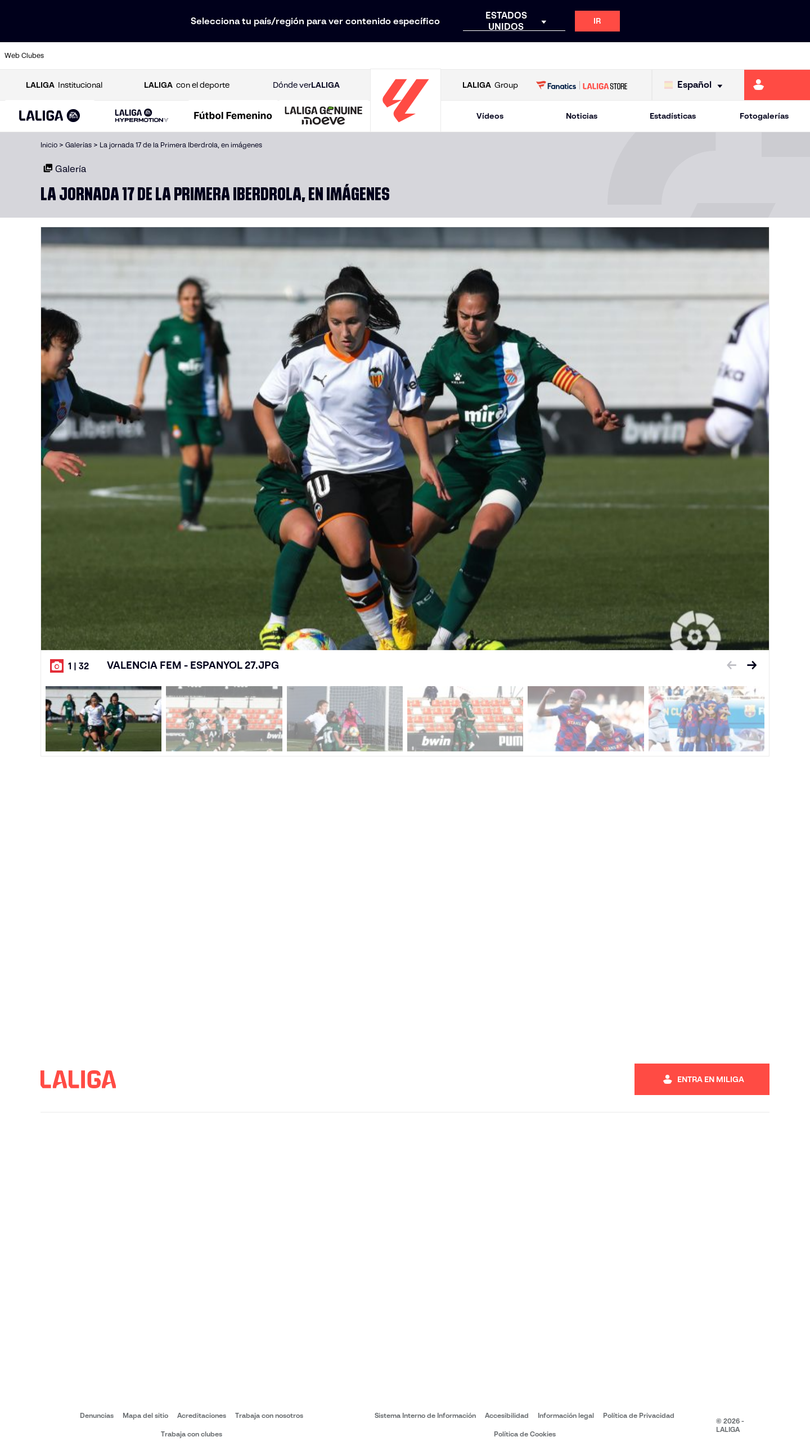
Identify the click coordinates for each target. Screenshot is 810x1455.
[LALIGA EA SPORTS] (49, 116)
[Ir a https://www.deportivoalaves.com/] (187, 55)
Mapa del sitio (145, 1415)
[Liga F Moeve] (233, 116)
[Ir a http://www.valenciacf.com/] (758, 55)
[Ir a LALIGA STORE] (582, 85)
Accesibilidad (507, 1415)
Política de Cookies (525, 1434)
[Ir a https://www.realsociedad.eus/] (682, 55)
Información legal (566, 1415)
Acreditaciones (201, 1415)
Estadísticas (673, 115)
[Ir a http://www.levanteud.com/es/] (378, 55)
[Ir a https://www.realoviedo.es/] (644, 55)
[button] (49, 116)
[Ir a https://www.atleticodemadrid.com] (111, 55)
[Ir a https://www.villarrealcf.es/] (797, 55)
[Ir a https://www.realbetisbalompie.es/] (568, 55)
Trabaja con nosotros (269, 1415)
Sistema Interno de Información (425, 1415)
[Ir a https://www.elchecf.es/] (225, 55)
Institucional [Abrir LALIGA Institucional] (64, 85)
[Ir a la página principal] (405, 127)
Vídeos (489, 115)
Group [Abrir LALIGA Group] (490, 85)
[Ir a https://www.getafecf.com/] (302, 55)
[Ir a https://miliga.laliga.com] (777, 85)
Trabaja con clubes (191, 1434)
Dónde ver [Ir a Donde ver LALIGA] (306, 85)
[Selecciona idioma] (696, 85)
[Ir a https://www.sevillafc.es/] (720, 55)
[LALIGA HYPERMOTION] (141, 116)
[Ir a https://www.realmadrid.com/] (606, 55)
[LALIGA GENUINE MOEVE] (323, 116)
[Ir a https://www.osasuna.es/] (149, 55)
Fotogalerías (764, 115)
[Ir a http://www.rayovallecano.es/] (416, 55)
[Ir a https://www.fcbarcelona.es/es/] (263, 55)
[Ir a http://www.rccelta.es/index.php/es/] (454, 55)
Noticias (581, 115)
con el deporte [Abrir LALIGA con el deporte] (187, 85)
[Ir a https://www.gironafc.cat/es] (340, 55)
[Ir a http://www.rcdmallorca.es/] (530, 55)
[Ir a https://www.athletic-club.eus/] (73, 55)
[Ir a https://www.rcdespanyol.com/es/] (492, 55)
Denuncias (97, 1415)
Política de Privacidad (638, 1415)
